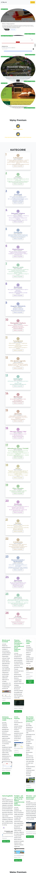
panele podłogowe (18, 129)
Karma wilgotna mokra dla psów (18, 378)
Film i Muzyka (18, 482)
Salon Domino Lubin (18, 558)
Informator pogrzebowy (18, 321)
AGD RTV (18, 591)
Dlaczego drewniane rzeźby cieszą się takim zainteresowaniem (18, 520)
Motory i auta (18, 261)
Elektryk (18, 614)
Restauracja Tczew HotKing (18, 413)
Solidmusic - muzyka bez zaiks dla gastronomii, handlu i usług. (18, 485)
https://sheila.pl (18, 429)
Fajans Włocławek (18, 523)
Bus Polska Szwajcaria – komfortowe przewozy (18, 338)
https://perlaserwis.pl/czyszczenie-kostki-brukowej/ (18, 137)
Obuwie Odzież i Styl (18, 425)
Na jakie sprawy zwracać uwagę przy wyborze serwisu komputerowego (18, 246)
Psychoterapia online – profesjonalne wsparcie (18, 212)
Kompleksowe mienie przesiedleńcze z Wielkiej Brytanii (18, 266)
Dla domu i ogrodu (18, 355)
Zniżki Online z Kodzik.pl (18, 541)
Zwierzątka (18, 373)
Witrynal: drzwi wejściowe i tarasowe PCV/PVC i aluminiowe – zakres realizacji (18, 562)
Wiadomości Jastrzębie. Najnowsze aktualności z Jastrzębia (18, 539)
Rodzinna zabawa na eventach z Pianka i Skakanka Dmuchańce (18, 320)
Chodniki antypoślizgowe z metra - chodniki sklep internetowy (18, 450)
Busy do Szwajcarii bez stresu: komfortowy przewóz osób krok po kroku (18, 264)
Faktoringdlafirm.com (18, 395)
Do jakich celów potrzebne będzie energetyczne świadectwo (18, 191)
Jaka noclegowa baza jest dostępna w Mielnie (18, 342)
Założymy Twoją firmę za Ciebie (18, 393)
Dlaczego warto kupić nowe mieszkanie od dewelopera (17, 447)
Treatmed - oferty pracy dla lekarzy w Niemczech (18, 613)
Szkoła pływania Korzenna (18, 578)
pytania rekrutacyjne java (18, 616)
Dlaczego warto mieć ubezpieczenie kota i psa (18, 376)
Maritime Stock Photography (18, 231)
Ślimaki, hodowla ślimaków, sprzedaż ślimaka (18, 287)
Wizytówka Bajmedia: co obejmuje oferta (18, 593)
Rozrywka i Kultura (18, 317)
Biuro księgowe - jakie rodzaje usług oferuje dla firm (18, 157)
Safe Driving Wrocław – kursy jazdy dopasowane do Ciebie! (18, 504)
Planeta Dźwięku (18, 322)
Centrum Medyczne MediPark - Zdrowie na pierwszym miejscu (18, 210)
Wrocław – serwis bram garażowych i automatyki (18, 559)
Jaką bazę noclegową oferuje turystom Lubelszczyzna (18, 340)
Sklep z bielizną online (18, 430)
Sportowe (18, 574)
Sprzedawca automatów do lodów (18, 410)
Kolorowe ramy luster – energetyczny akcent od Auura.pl (18, 173)
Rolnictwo (18, 281)
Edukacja (18, 498)
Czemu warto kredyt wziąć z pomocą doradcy (18, 158)
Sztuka (18, 517)
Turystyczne (18, 335)
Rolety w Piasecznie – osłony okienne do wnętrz (18, 360)
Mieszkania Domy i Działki (18, 442)
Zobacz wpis (6, 709)
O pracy (18, 610)
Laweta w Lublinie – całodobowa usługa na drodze (18, 268)
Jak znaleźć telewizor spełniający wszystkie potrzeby (18, 595)
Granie (18, 171)
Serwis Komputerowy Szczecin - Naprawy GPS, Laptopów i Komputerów (18, 597)
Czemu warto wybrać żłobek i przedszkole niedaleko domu (18, 467)
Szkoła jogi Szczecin (18, 579)
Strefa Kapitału (18, 394)
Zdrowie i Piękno (18, 207)
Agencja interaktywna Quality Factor (18, 540)
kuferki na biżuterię (18, 302)
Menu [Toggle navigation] (32, 2)
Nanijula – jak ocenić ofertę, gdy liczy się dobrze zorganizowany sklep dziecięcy (18, 465)
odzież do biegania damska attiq (18, 576)
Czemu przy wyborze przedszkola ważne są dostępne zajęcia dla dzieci (18, 501)
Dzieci (18, 462)
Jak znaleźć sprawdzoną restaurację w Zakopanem (17, 412)
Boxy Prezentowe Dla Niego (18, 304)
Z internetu (18, 536)
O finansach (18, 152)
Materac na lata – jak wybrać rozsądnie (18, 358)
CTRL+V (4, 2)
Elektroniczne (18, 243)
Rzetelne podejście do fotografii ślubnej (18, 230)
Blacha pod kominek (18, 357)
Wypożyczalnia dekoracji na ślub (18, 428)
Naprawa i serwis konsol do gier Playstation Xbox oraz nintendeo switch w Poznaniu (18, 176)
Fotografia (18, 226)
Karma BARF (18, 377)
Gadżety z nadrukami (18, 195)
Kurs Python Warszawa (18, 502)
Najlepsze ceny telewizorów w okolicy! (18, 247)
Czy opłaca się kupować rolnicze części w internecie (18, 284)
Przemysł (18, 188)
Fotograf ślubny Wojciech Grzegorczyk (18, 228)
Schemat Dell (18, 249)
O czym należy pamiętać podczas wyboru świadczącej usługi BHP (18, 193)
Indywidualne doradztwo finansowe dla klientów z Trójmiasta (18, 445)
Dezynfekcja (18, 285)
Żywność (18, 408)
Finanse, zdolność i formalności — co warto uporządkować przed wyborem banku (18, 155)
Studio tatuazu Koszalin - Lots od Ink (18, 214)
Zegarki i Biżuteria (18, 300)
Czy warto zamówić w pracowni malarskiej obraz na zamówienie (18, 522)
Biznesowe (18, 391)
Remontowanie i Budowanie (18, 554)
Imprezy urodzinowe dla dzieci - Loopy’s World (18, 469)
